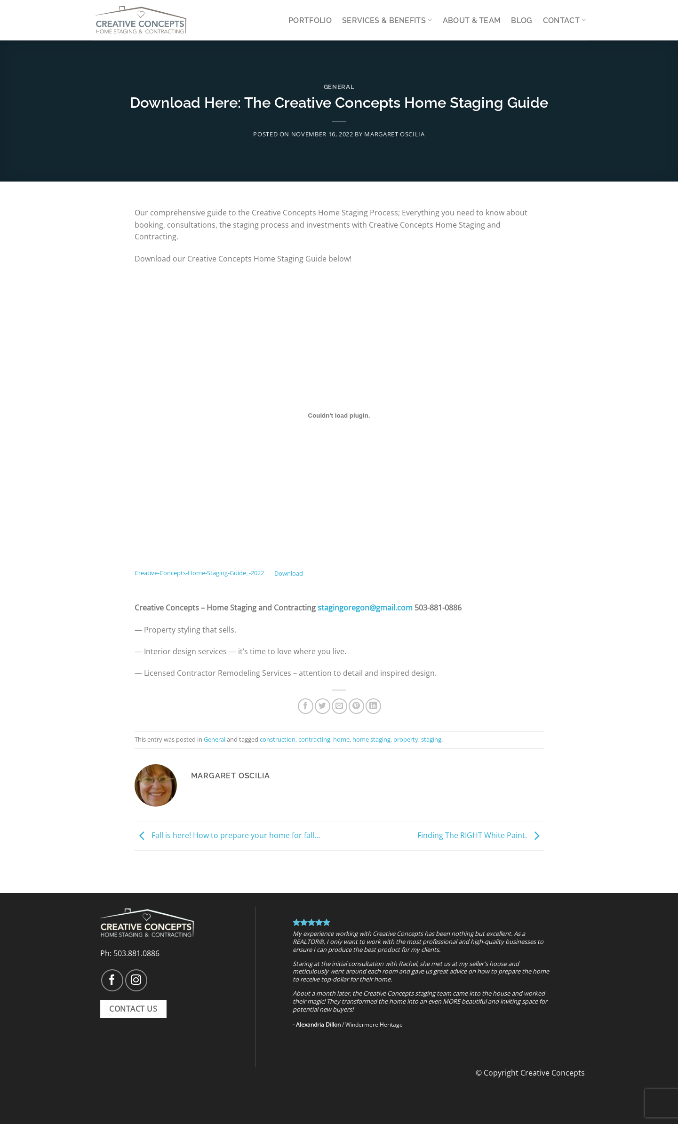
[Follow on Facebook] (112, 980)
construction (277, 739)
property (405, 739)
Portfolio (310, 20)
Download (288, 573)
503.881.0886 (136, 953)
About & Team (472, 20)
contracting (314, 739)
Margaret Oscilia (394, 134)
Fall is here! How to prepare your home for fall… (227, 835)
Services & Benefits (387, 20)
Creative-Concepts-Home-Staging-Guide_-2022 (199, 573)
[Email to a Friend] (339, 706)
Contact (564, 20)
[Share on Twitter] (322, 706)
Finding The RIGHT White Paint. (480, 835)
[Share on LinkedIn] (373, 706)
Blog (521, 20)
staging (431, 739)
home (341, 739)
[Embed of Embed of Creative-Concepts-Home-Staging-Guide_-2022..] (339, 416)
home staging (371, 739)
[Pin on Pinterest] (356, 706)
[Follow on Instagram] (136, 980)
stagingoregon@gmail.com (365, 607)
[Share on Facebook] (305, 706)
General (339, 86)
